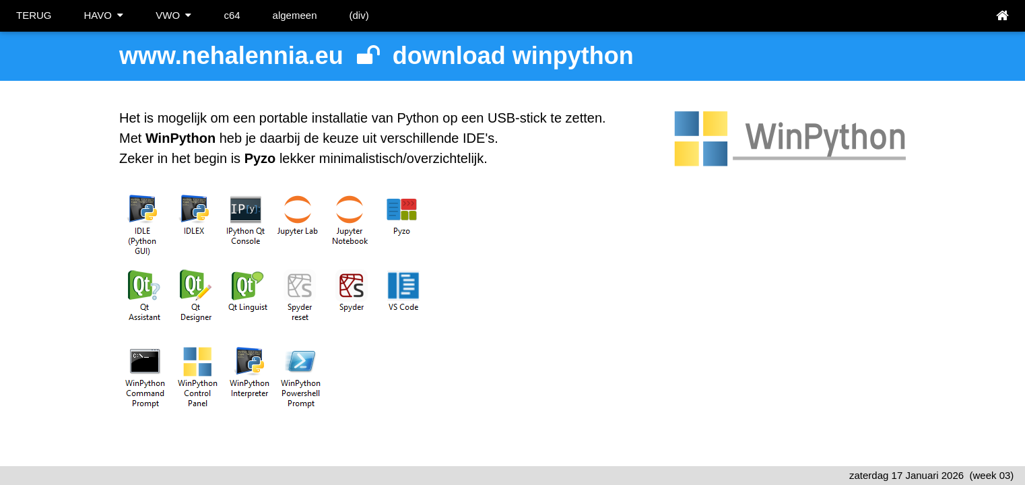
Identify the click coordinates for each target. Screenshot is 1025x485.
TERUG (34, 15)
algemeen (295, 15)
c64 (232, 15)
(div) (358, 15)
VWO (173, 15)
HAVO (104, 15)
